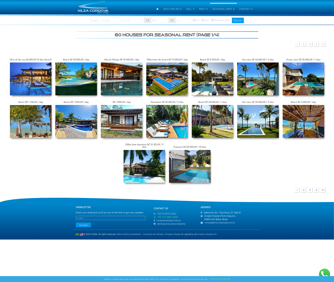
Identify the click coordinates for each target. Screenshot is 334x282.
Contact (246, 9)
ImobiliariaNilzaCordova (169, 222)
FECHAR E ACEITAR (220, 279)
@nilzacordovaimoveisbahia (171, 225)
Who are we (172, 9)
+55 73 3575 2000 (166, 215)
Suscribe (83, 223)
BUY (196, 20)
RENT (205, 20)
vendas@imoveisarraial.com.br (220, 221)
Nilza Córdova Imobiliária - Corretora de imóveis (138, 234)
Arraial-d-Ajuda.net (173, 234)
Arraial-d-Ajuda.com (205, 234)
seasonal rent (223, 9)
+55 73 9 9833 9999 (167, 218)
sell (190, 9)
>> (323, 44)
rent (203, 9)
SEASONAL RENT (220, 20)
